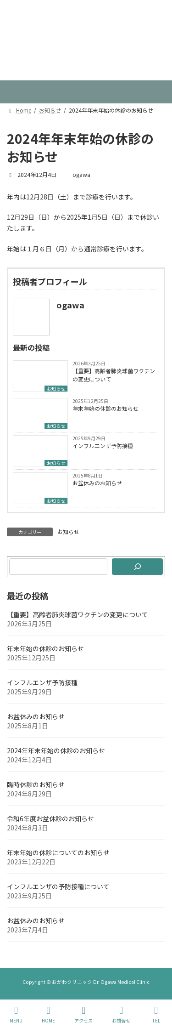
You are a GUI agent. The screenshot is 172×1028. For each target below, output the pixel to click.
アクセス (83, 1014)
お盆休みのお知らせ (97, 483)
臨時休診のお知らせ (36, 784)
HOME (48, 1014)
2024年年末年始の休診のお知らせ (56, 750)
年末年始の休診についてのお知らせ (58, 852)
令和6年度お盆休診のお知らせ (50, 818)
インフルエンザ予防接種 (102, 445)
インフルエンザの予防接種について (58, 886)
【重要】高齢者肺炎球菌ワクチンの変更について (113, 375)
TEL (156, 1014)
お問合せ (121, 1014)
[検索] (137, 566)
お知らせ (56, 389)
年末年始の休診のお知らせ (105, 408)
